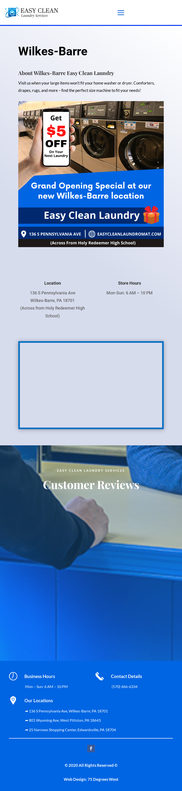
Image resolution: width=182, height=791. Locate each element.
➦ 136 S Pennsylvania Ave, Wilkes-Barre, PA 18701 (66, 711)
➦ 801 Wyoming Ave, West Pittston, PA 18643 (63, 720)
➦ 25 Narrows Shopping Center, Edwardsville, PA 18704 (70, 729)
